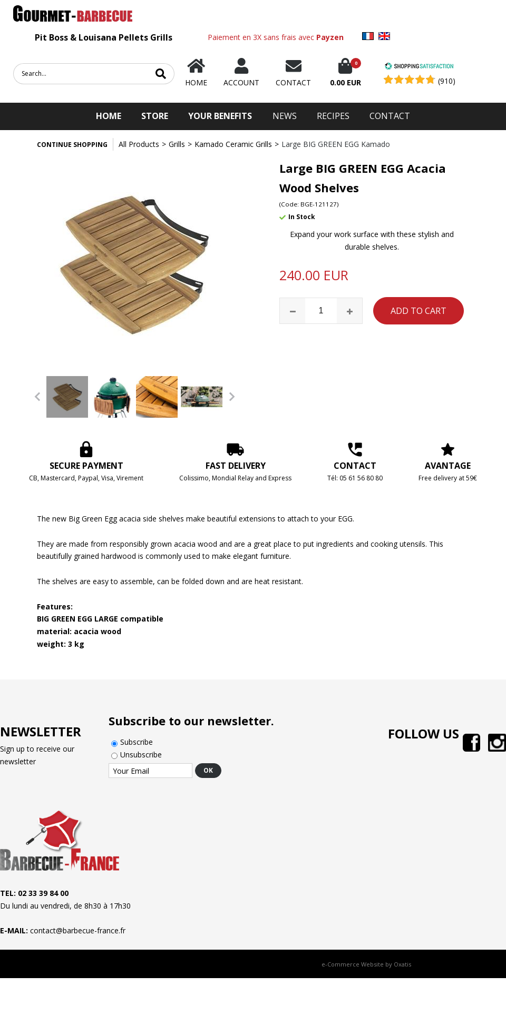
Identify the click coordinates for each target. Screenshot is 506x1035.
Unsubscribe (141, 755)
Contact (389, 116)
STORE (154, 116)
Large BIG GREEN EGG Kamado (335, 144)
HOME (108, 116)
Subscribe (136, 742)
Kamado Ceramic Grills (233, 144)
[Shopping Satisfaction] (419, 67)
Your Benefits (220, 116)
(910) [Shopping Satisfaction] (446, 81)
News (285, 116)
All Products (139, 144)
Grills (177, 144)
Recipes (333, 116)
